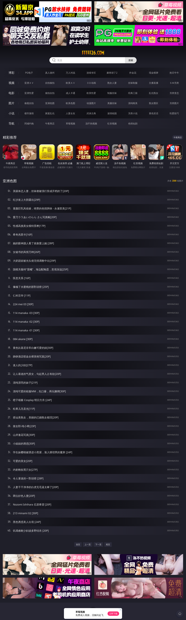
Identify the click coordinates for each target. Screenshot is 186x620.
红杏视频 (112, 123)
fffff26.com (93, 53)
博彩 (11, 73)
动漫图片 (91, 103)
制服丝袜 (112, 93)
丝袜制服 (132, 82)
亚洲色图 (49, 103)
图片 (11, 103)
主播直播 (153, 82)
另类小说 (132, 113)
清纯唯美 (132, 103)
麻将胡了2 (112, 72)
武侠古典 (91, 113)
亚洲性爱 (29, 93)
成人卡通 (70, 93)
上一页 (88, 544)
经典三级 (132, 93)
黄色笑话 (153, 113)
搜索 (130, 60)
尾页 (108, 544)
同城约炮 (29, 123)
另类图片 (174, 103)
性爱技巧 (174, 113)
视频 (11, 83)
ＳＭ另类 (174, 82)
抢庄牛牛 (174, 72)
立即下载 (113, 613)
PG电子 (29, 72)
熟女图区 (153, 103)
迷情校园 (112, 113)
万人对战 (70, 72)
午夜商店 (49, 123)
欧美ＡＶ (70, 82)
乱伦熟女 (153, 93)
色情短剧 (132, 123)
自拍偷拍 (49, 82)
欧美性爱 (91, 93)
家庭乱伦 (49, 113)
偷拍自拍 (49, 93)
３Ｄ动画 (91, 82)
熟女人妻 (112, 82)
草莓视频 (70, 123)
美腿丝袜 (112, 103)
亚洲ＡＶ (29, 82)
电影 (11, 93)
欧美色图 (70, 103)
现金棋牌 (153, 72)
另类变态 (174, 93)
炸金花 (132, 72)
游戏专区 (91, 72)
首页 (78, 544)
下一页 (98, 544)
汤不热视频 (91, 123)
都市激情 (29, 113)
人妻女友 (70, 113)
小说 (11, 113)
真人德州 (49, 72)
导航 (11, 123)
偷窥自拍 (29, 103)
